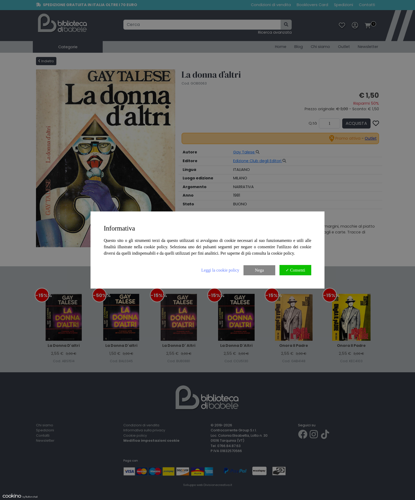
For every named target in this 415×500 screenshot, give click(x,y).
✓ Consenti (295, 270)
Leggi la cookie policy (220, 270)
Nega (259, 270)
